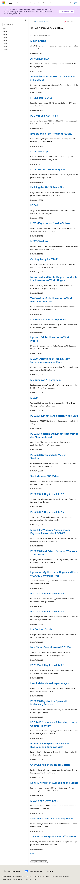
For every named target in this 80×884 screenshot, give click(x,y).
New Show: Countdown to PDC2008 (50, 647)
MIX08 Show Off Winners (44, 800)
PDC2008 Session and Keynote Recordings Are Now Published (54, 435)
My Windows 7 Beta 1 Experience (48, 319)
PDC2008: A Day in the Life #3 (47, 611)
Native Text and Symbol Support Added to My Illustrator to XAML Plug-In (54, 278)
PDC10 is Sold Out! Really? (44, 115)
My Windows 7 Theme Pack (45, 379)
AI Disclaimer (6, 876)
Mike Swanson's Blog (42, 22)
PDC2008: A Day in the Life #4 (47, 593)
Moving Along (38, 40)
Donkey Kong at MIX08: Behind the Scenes (54, 782)
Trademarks (17, 879)
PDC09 (34, 205)
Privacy (45, 876)
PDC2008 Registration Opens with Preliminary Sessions (49, 702)
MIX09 (34, 397)
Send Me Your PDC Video (44, 476)
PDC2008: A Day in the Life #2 (47, 665)
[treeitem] (15, 28)
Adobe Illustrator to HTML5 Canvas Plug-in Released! (53, 78)
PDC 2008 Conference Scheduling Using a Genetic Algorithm (53, 724)
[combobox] (14, 24)
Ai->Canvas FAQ (39, 58)
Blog (28, 876)
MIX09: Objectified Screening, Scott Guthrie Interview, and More (50, 360)
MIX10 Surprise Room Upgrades (48, 169)
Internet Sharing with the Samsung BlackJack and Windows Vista (49, 745)
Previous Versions (18, 876)
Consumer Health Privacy (60, 876)
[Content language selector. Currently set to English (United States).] (12, 871)
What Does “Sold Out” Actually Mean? (51, 818)
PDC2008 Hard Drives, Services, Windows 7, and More (53, 552)
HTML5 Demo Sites (41, 97)
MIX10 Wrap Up (39, 151)
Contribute (37, 876)
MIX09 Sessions (39, 241)
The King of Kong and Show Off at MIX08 (53, 836)
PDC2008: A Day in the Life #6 (47, 511)
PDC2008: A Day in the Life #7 (47, 494)
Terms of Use (6, 879)
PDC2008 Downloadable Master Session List (48, 456)
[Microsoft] (3, 2)
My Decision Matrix (41, 629)
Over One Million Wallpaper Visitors (50, 764)
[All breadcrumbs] (32, 21)
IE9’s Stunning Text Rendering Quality (51, 133)
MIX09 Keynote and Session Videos (50, 223)
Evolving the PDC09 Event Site (47, 187)
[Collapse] (25, 20)
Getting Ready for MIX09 (44, 259)
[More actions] (76, 21)
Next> (32, 854)
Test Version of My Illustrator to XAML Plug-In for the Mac (51, 299)
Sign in (75, 3)
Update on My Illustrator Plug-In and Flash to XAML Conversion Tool (54, 573)
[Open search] (70, 3)
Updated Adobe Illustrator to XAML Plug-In (50, 339)
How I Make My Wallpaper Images (49, 683)
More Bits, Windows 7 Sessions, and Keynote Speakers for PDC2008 (50, 531)
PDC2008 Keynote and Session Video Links (54, 415)
